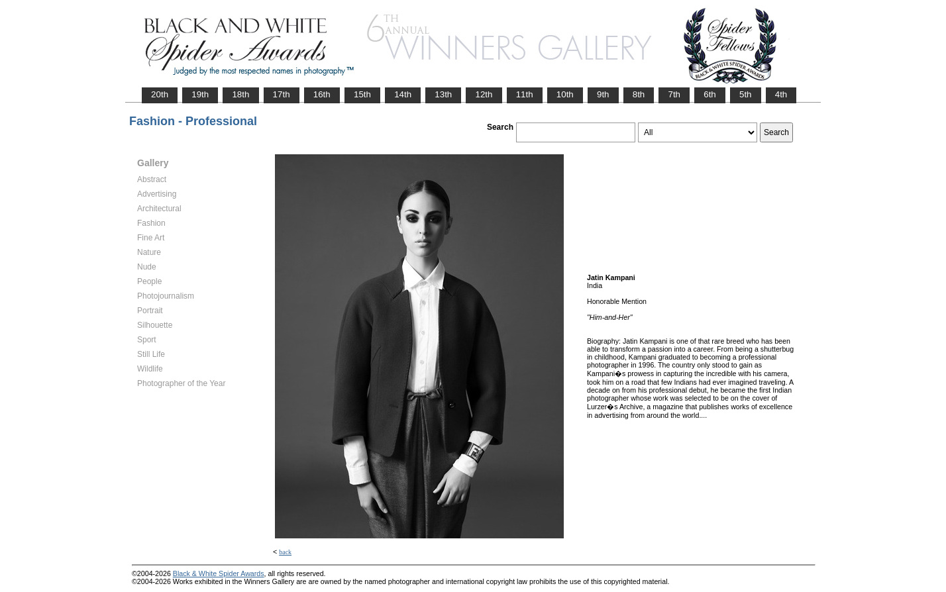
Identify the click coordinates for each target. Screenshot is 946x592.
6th (709, 94)
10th (565, 94)
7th (674, 94)
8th (639, 94)
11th (525, 94)
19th (200, 94)
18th (240, 94)
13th (443, 94)
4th (781, 94)
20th (160, 94)
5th (745, 94)
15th (362, 94)
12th (483, 94)
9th (603, 94)
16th (322, 94)
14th (403, 94)
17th (281, 94)
